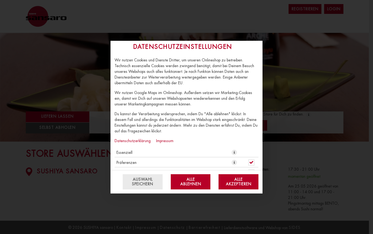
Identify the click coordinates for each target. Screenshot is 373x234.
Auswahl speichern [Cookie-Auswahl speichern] (142, 181)
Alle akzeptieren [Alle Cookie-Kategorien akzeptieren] (238, 181)
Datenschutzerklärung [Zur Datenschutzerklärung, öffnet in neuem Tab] (133, 140)
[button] (234, 152)
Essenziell (124, 152)
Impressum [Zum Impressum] (164, 140)
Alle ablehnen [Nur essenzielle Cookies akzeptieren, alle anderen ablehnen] (190, 181)
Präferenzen (126, 162)
